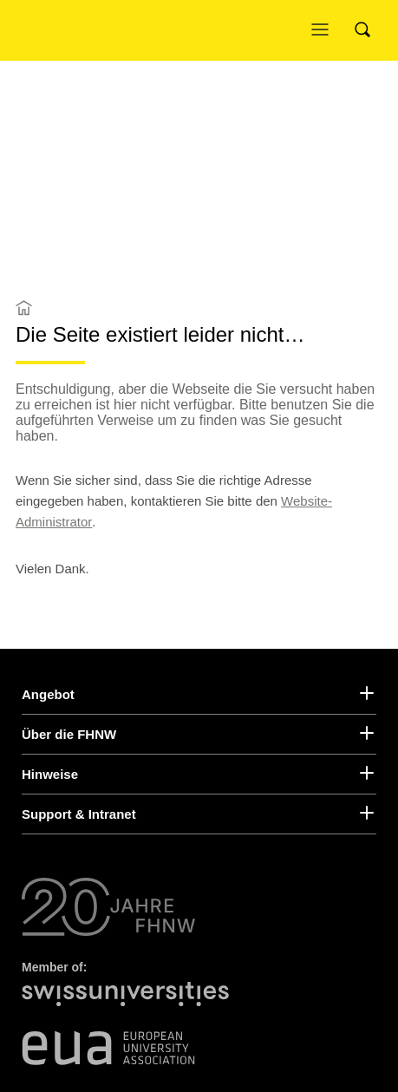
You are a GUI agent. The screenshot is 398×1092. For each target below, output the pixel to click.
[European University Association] (108, 1047)
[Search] (367, 30)
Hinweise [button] (52, 774)
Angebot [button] (51, 694)
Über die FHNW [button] (71, 734)
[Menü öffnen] (324, 30)
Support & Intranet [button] (83, 814)
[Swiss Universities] (130, 1003)
